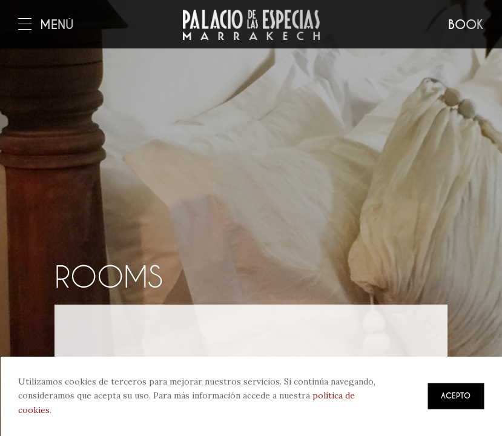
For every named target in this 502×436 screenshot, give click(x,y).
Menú (46, 25)
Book (466, 25)
